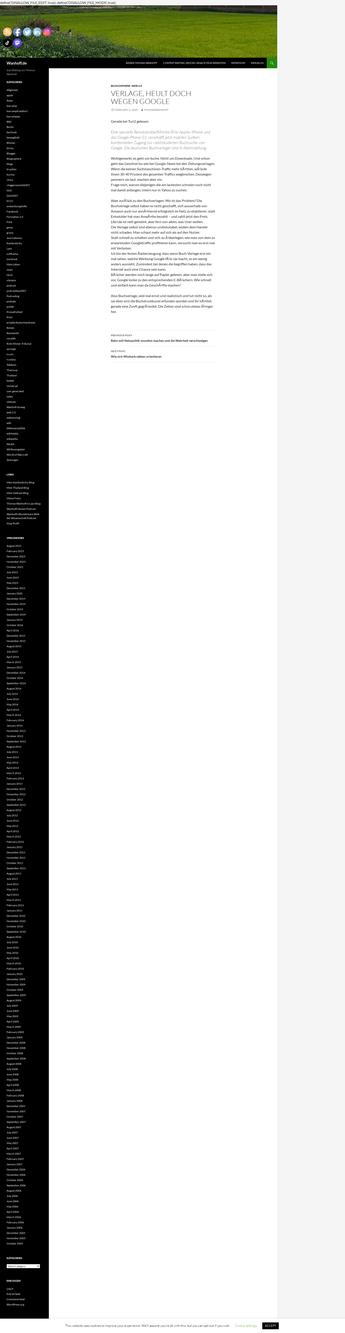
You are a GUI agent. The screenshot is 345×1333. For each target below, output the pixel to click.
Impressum (238, 62)
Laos (9, 248)
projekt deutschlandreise (21, 322)
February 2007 (15, 1159)
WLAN (10, 444)
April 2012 (13, 831)
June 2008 (13, 1074)
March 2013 (14, 773)
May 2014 (12, 704)
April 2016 (13, 630)
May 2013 (12, 762)
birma (10, 148)
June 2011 (13, 884)
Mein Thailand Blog (18, 487)
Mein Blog (257, 62)
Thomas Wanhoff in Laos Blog (23, 503)
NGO (10, 275)
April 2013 (13, 767)
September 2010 (16, 931)
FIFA (9, 222)
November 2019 (16, 604)
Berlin (10, 127)
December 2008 (16, 1042)
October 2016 (15, 625)
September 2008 (16, 1058)
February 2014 (15, 720)
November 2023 (16, 561)
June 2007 (13, 1137)
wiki (9, 423)
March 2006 (14, 1217)
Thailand (12, 375)
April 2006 (13, 1211)
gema (10, 227)
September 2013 (16, 741)
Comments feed (16, 1299)
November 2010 (16, 921)
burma (10, 174)
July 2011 (12, 878)
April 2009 (13, 1021)
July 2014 (12, 693)
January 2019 (14, 619)
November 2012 (16, 794)
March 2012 (14, 836)
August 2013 (14, 746)
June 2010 (13, 947)
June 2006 (13, 1201)
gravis (10, 232)
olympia (11, 280)
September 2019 (16, 614)
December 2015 (16, 635)
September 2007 (16, 1122)
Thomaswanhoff (156, 109)
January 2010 (14, 974)
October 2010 (15, 926)
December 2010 (16, 915)
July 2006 (12, 1196)
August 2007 (14, 1127)
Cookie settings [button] (246, 1326)
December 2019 (16, 598)
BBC (9, 121)
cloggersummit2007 (18, 185)
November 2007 (16, 1111)
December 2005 (16, 1233)
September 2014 (16, 683)
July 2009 (12, 1005)
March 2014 (14, 715)
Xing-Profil (13, 523)
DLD (9, 190)
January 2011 (14, 910)
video (10, 396)
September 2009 (16, 995)
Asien (10, 100)
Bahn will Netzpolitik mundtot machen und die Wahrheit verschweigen (163, 337)
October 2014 (15, 678)
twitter (10, 380)
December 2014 (16, 672)
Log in (10, 1288)
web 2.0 (137, 85)
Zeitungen (12, 460)
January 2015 (14, 667)
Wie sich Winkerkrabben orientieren (163, 353)
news (10, 269)
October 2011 (15, 863)
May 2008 (12, 1079)
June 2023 (13, 577)
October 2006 (15, 1180)
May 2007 (12, 1143)
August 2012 (14, 810)
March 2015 (14, 662)
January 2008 (14, 1100)
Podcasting (13, 296)
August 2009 (14, 1000)
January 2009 (14, 1037)
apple (10, 95)
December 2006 (16, 1169)
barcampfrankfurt (17, 111)
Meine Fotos (14, 498)
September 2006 (16, 1185)
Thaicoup (12, 370)
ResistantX (13, 333)
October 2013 (15, 736)
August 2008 (14, 1063)
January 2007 (14, 1164)
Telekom (11, 364)
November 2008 (16, 1048)
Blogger (11, 153)
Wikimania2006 (16, 428)
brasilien (12, 169)
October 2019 (15, 609)
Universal (12, 386)
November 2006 (16, 1174)
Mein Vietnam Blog (17, 493)
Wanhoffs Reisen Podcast (21, 508)
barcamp (12, 105)
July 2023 (12, 572)
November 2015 (16, 641)
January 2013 (14, 783)
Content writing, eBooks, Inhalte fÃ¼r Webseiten (194, 62)
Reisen (10, 327)
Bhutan (11, 142)
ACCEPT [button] (270, 1325)
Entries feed (13, 1294)
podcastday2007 (16, 290)
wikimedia (12, 433)
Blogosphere (120, 85)
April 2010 (13, 958)
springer (11, 349)
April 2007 (13, 1148)
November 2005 (16, 1238)
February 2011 (15, 905)
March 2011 (14, 900)
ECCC (10, 201)
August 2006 (14, 1190)
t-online (11, 359)
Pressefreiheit (14, 312)
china (10, 179)
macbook (12, 259)
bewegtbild (13, 137)
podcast (11, 285)
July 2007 (12, 1132)
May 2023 (12, 582)
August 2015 (14, 646)
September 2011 (16, 868)
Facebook (12, 211)
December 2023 (16, 556)
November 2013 (16, 730)
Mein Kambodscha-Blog (20, 482)
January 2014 (14, 725)
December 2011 (16, 852)
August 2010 (14, 937)
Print (9, 317)
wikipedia (12, 438)
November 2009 (16, 984)
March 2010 (14, 963)
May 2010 (12, 952)
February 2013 (15, 778)
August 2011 (14, 873)
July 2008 (12, 1069)
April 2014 (13, 709)
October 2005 (15, 1243)
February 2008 (15, 1095)
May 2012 (12, 826)
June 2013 (13, 757)
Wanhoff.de (17, 63)
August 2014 (14, 688)
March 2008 (14, 1090)
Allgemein (12, 90)
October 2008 (15, 1053)
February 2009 (15, 1032)
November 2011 (16, 857)
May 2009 (12, 1016)
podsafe (11, 301)
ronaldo (11, 338)
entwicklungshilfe (17, 206)
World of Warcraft (17, 454)
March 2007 (14, 1153)
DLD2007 (12, 195)
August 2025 (14, 545)
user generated (15, 391)
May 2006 (12, 1206)
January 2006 (14, 1227)
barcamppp (13, 116)
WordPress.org (15, 1304)
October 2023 (15, 567)
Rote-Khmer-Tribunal (19, 343)
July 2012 (12, 815)
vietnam (11, 401)
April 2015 (13, 656)
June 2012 (13, 820)
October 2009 (15, 989)
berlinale (12, 132)
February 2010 (15, 968)
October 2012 (15, 799)
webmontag (13, 417)
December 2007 (16, 1106)
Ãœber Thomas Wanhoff (141, 62)
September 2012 (16, 804)
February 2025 (15, 551)
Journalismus (14, 238)
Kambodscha (14, 243)
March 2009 (14, 1026)
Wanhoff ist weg (16, 407)
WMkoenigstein (16, 449)
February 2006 (15, 1222)
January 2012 (14, 847)
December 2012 (16, 789)
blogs (10, 164)
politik (10, 306)
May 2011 (12, 889)
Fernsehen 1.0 (15, 216)
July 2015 (12, 651)
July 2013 (12, 752)
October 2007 (15, 1116)
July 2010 (12, 942)
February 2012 (15, 841)
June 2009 (13, 1011)
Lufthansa (12, 253)
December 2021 (16, 588)
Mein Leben (13, 264)
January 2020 (14, 593)
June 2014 (13, 699)
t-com (10, 354)
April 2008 (13, 1085)
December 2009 (16, 979)
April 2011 (13, 894)
